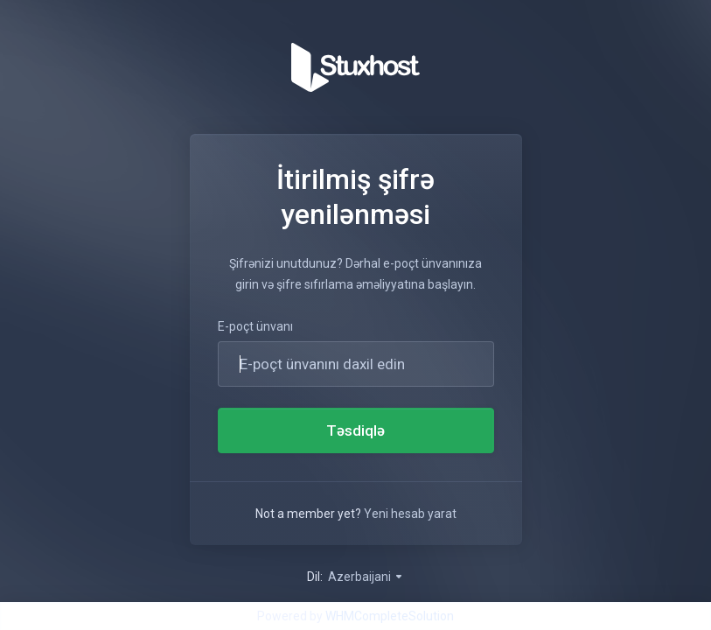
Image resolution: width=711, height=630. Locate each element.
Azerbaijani (366, 577)
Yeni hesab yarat (410, 514)
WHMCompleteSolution (389, 616)
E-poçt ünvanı (255, 326)
